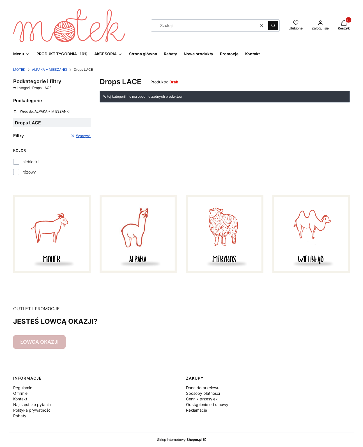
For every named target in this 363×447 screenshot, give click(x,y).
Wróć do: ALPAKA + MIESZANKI (41, 111)
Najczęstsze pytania (32, 404)
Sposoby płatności (203, 393)
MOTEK (19, 69)
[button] (273, 25)
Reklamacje (196, 410)
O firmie (20, 393)
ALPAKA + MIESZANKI (49, 69)
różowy (29, 172)
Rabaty (19, 415)
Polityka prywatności (32, 410)
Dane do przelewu (202, 387)
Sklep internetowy (179, 439)
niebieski (30, 161)
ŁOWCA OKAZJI (39, 342)
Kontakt (20, 398)
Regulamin (22, 387)
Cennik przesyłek (202, 398)
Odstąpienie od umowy (207, 404)
